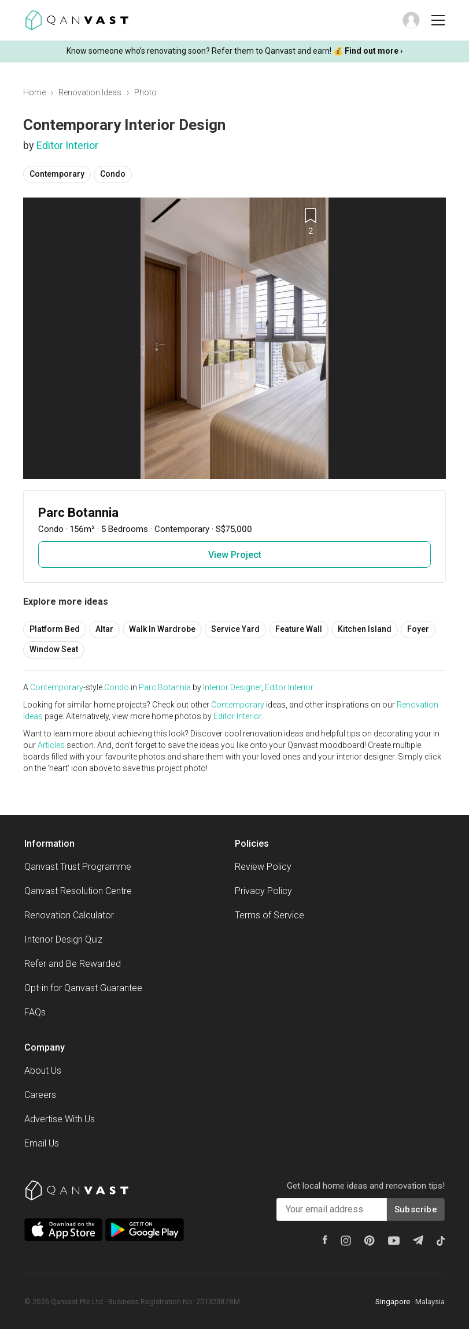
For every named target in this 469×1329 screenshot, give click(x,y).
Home (34, 92)
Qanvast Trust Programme (77, 866)
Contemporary (56, 173)
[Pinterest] (369, 1240)
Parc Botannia (165, 687)
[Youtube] (394, 1240)
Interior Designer (232, 687)
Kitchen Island (365, 629)
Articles (51, 745)
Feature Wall (298, 629)
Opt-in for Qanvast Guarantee (83, 987)
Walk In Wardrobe (162, 629)
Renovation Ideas (89, 92)
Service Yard (235, 629)
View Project (234, 554)
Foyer (418, 629)
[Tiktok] (441, 1240)
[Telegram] (418, 1240)
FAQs (35, 1012)
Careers (40, 1094)
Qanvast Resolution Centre (78, 890)
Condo (112, 173)
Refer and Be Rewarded (72, 963)
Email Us (41, 1143)
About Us (42, 1070)
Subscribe (415, 1209)
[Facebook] (325, 1239)
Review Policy (263, 866)
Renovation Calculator (69, 915)
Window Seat (53, 649)
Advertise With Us (59, 1119)
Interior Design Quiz (63, 939)
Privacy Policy (263, 890)
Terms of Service (269, 915)
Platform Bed (54, 629)
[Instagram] (346, 1240)
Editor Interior (67, 145)
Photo (145, 92)
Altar (104, 629)
